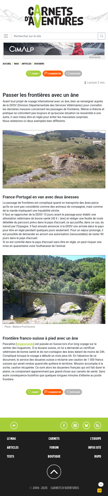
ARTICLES (12, 447)
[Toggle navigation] (6, 36)
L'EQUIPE (95, 438)
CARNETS (54, 438)
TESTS (10, 456)
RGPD (97, 456)
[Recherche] (55, 36)
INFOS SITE (94, 447)
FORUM (54, 447)
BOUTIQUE (54, 456)
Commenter (52, 73)
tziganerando (25, 344)
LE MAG (11, 438)
